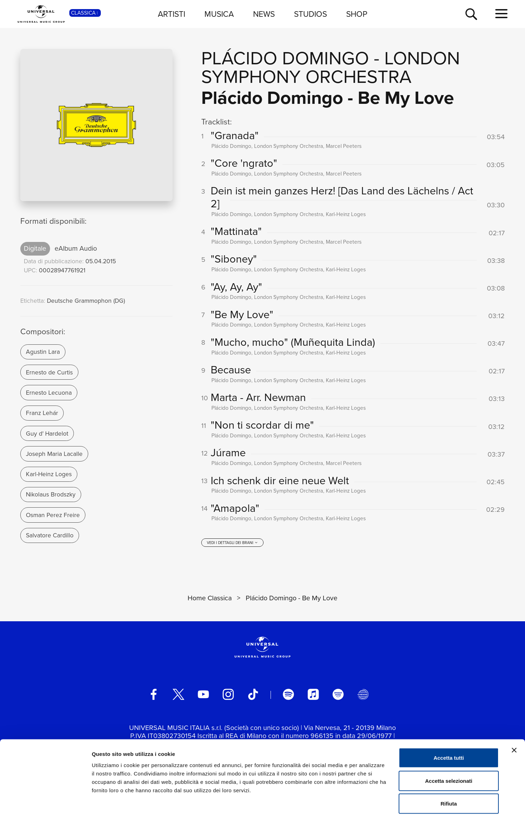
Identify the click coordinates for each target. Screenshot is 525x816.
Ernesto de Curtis (49, 372)
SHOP (356, 14)
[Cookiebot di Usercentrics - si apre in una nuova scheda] (45, 802)
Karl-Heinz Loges (49, 474)
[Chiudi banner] (514, 716)
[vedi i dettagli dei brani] (232, 545)
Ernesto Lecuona (49, 392)
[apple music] (313, 696)
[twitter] (178, 696)
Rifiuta (449, 770)
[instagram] (228, 696)
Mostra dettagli (368, 802)
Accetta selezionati (448, 747)
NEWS (264, 14)
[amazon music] (338, 696)
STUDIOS (310, 14)
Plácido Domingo (285, 58)
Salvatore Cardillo (50, 535)
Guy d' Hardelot (47, 433)
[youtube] (203, 696)
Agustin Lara (43, 351)
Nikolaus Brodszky (51, 494)
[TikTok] (253, 696)
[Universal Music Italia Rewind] (363, 696)
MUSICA (219, 14)
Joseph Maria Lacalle (54, 453)
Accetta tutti (449, 724)
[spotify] (288, 696)
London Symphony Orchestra (330, 67)
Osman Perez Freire (53, 515)
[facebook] (153, 696)
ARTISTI (171, 14)
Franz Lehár (42, 412)
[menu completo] (501, 13)
